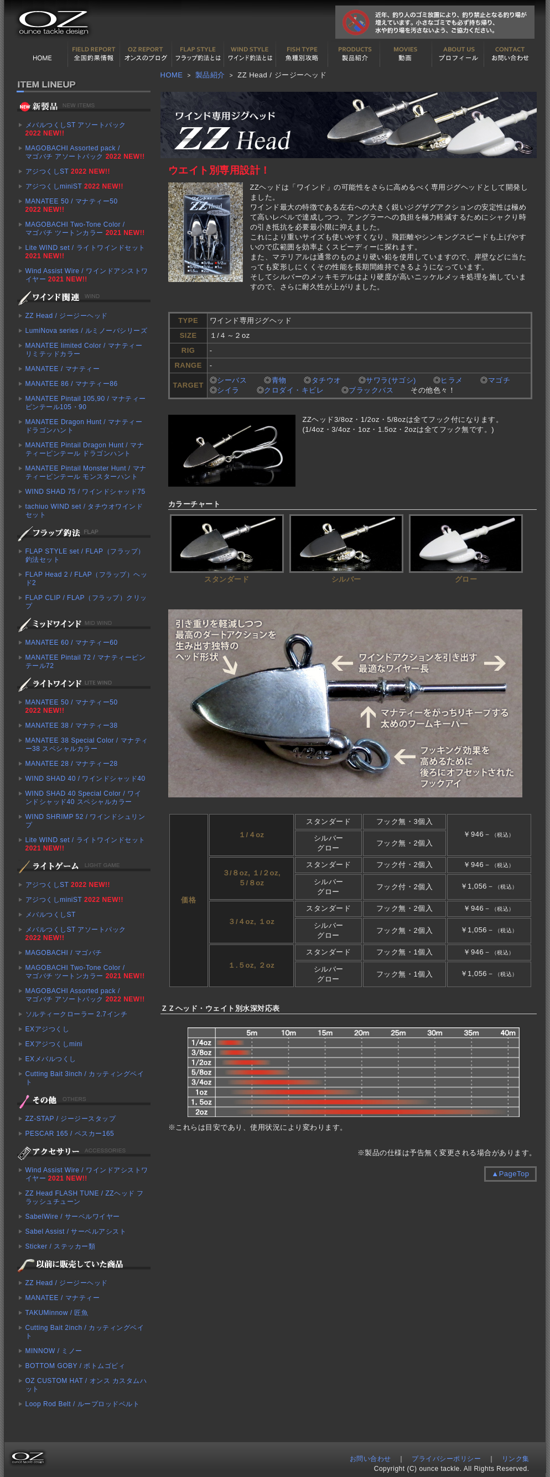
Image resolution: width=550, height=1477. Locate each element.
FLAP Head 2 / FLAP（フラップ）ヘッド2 (86, 579)
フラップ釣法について (198, 54)
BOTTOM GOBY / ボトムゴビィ (75, 1366)
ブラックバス (371, 390)
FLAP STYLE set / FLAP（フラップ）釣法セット (85, 555)
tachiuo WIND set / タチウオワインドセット (84, 511)
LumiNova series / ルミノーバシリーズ (86, 331)
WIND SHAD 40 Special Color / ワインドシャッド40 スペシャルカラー (83, 798)
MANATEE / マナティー (62, 369)
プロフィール (458, 54)
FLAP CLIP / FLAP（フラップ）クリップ (86, 602)
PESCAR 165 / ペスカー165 (70, 1133)
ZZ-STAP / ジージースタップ (70, 1119)
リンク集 (516, 1459)
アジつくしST (67, 171)
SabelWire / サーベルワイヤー (72, 1216)
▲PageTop (510, 1174)
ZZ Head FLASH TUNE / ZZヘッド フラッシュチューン (84, 1197)
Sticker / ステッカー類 (60, 1246)
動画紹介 (406, 54)
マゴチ (499, 380)
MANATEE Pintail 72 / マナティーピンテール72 (85, 662)
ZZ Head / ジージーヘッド (66, 316)
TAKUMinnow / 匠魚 (57, 1313)
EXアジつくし (47, 1029)
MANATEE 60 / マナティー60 (71, 642)
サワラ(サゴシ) (392, 380)
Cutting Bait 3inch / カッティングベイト (84, 1078)
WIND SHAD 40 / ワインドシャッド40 (85, 778)
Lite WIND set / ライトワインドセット (85, 252)
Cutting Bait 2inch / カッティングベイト (84, 1332)
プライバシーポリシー (446, 1459)
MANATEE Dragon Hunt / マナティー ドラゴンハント (84, 426)
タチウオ (326, 380)
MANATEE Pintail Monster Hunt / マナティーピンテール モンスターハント (86, 473)
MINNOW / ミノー (53, 1351)
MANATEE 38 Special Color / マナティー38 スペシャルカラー (86, 745)
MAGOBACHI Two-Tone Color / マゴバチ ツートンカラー (85, 229)
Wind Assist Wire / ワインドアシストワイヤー (86, 275)
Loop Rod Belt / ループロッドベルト (82, 1404)
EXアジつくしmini (54, 1044)
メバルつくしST (50, 914)
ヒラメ (451, 380)
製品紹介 (354, 54)
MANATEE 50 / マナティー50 (71, 205)
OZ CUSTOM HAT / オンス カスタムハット (86, 1385)
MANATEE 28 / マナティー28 (71, 764)
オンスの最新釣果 (146, 54)
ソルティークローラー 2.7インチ (76, 1014)
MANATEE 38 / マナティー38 (71, 725)
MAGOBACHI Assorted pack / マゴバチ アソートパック (85, 152)
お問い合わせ (510, 54)
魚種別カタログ (302, 54)
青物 (279, 380)
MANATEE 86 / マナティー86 (71, 384)
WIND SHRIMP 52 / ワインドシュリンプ (85, 821)
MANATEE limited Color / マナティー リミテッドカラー (84, 350)
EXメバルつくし (50, 1059)
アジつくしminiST (74, 186)
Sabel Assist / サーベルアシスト (76, 1231)
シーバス (232, 380)
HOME (42, 54)
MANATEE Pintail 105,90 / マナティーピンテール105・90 (85, 403)
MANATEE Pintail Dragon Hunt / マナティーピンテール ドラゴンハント (84, 449)
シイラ (228, 390)
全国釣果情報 (94, 54)
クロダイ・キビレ (294, 390)
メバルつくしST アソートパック (75, 129)
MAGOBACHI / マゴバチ (63, 953)
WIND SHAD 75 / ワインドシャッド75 (85, 491)
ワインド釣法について (250, 54)
